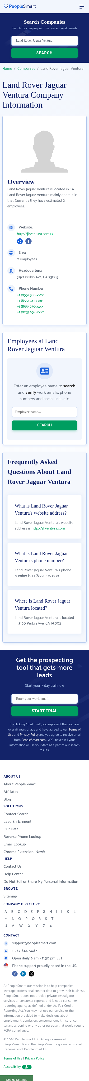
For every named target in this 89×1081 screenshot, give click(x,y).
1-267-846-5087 (20, 951)
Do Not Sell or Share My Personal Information (41, 882)
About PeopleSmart (20, 784)
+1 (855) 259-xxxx (30, 307)
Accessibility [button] (18, 1067)
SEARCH (44, 53)
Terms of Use (13, 1058)
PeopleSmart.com (33, 740)
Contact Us (13, 866)
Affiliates (11, 792)
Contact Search (16, 814)
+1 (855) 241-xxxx (30, 301)
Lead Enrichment (18, 821)
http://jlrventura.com (33, 234)
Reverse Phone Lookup (22, 837)
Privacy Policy (29, 735)
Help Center (13, 874)
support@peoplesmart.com (30, 943)
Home (7, 69)
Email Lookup (15, 844)
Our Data (11, 829)
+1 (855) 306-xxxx (30, 295)
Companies (26, 69)
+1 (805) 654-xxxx (30, 312)
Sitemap (10, 896)
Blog (7, 799)
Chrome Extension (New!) (24, 852)
